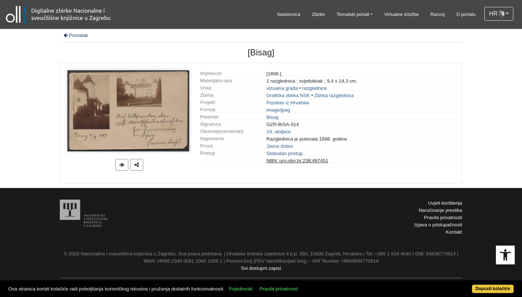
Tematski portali (352, 14)
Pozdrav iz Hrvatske (288, 102)
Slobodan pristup (284, 153)
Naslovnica (289, 14)
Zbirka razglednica (334, 95)
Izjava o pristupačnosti (438, 224)
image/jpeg (278, 110)
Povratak (75, 35)
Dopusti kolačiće (493, 288)
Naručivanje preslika (440, 210)
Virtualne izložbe (401, 14)
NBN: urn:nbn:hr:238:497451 (297, 160)
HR (496, 14)
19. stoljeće (278, 131)
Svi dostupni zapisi (261, 268)
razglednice (314, 88)
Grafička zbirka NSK (288, 95)
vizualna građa (282, 88)
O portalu (466, 14)
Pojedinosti (240, 289)
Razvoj (437, 14)
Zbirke (318, 14)
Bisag (272, 117)
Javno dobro (279, 146)
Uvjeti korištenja (445, 203)
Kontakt (454, 232)
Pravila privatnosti (443, 217)
